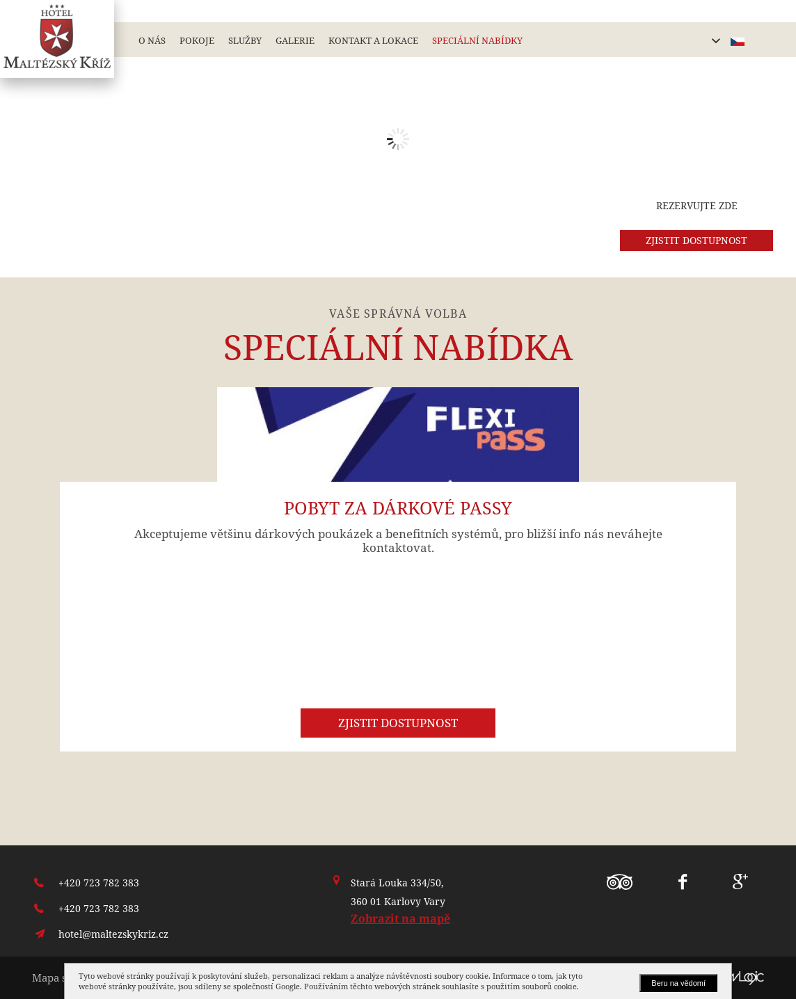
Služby (245, 40)
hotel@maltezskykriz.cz (113, 934)
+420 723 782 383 (98, 882)
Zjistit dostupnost (398, 723)
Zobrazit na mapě (400, 918)
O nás (152, 40)
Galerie (295, 40)
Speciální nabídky (477, 40)
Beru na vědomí (678, 983)
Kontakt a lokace (373, 40)
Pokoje (197, 40)
